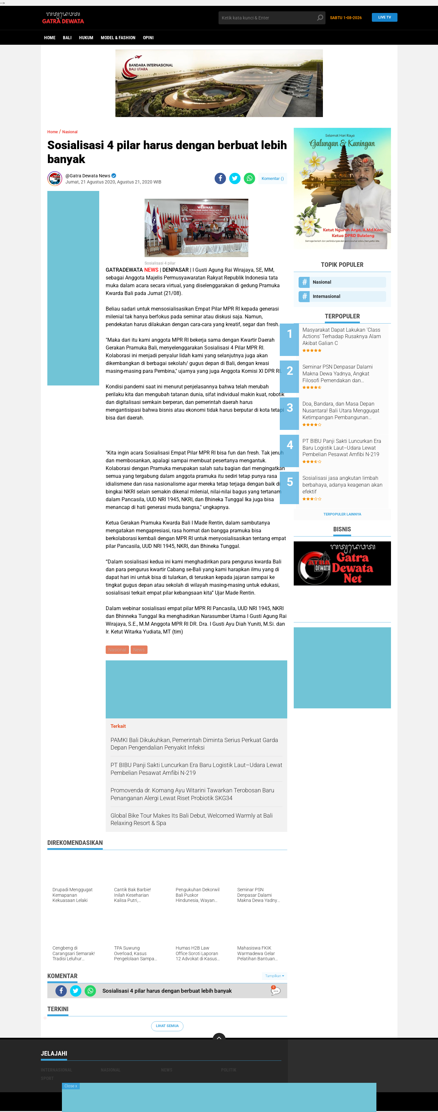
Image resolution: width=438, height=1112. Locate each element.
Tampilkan (274, 977)
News (140, 650)
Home (49, 37)
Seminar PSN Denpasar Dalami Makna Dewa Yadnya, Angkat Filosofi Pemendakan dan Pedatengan (349, 370)
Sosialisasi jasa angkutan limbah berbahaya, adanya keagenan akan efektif (346, 468)
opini (148, 37)
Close (71, 1086)
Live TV (383, 18)
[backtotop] (219, 1040)
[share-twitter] (235, 178)
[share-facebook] (220, 178)
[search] (272, 17)
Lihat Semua (167, 1027)
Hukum (86, 37)
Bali (67, 37)
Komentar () (273, 178)
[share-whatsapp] (249, 178)
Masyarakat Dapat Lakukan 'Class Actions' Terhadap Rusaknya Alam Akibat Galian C (350, 337)
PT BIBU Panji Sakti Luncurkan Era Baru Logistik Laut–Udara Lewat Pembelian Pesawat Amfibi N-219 (350, 435)
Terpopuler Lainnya (342, 493)
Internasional (326, 296)
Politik (228, 1070)
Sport (47, 1079)
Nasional (76, 131)
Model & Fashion (118, 37)
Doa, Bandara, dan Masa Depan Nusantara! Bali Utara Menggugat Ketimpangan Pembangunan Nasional (349, 402)
